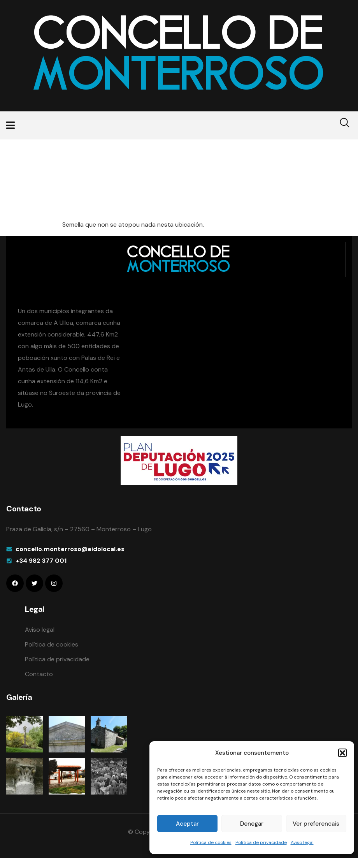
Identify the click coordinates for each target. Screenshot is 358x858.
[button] (342, 753)
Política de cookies (211, 842)
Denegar (251, 824)
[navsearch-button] (339, 125)
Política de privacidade (261, 842)
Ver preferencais (316, 824)
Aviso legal (302, 842)
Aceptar (187, 824)
